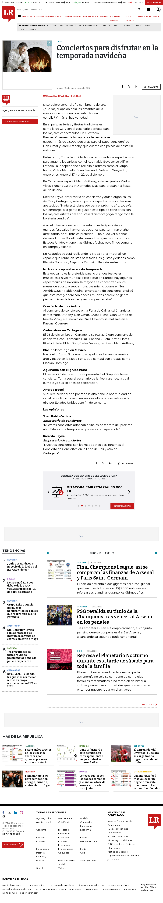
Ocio (82, 852)
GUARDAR (151, 87)
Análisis (84, 818)
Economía (85, 829)
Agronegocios (43, 818)
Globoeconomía (88, 841)
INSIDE (156, 16)
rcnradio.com (93, 889)
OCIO (59, 16)
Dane (147, 25)
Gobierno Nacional (89, 25)
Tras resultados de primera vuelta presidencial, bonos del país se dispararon (22, 656)
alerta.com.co (9, 892)
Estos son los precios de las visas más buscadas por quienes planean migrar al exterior (38, 756)
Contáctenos (114, 832)
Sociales (40, 868)
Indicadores (42, 848)
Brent (117, 25)
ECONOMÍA (39, 16)
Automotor (13, 626)
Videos (61, 868)
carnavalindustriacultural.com (50, 889)
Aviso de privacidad (117, 836)
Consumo (41, 829)
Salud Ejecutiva (88, 860)
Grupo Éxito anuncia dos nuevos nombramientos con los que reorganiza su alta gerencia (22, 610)
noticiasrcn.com (111, 889)
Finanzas (106, 25)
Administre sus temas (16, 121)
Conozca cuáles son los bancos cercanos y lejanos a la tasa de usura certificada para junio (92, 782)
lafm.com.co (129, 889)
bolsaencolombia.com (119, 885)
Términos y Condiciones (119, 840)
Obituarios (63, 852)
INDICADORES (145, 16)
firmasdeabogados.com (91, 885)
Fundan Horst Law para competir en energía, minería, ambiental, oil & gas (37, 780)
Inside (83, 848)
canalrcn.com (76, 889)
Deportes (139, 746)
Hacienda (12, 648)
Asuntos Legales (44, 822)
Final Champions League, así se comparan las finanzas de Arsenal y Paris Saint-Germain (115, 572)
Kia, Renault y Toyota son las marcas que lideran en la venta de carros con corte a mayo (22, 634)
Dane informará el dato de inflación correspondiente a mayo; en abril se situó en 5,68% (91, 756)
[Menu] (19, 16)
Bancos (83, 772)
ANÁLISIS (104, 16)
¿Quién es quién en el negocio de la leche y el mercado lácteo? (22, 566)
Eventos (84, 837)
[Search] (139, 9)
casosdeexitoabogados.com (17, 889)
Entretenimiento (143, 772)
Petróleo (128, 25)
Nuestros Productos (117, 828)
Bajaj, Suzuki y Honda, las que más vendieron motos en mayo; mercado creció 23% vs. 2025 (22, 680)
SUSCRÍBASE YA (122, 506)
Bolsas (11, 579)
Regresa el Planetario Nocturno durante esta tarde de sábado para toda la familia (115, 661)
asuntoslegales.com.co (14, 885)
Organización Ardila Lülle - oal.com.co (148, 887)
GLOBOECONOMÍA (72, 16)
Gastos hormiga (28, 29)
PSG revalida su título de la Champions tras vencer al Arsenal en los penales (115, 616)
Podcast (40, 860)
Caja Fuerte (64, 822)
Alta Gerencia (65, 818)
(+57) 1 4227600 (11, 833)
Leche (139, 25)
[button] (47, 492)
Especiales (63, 837)
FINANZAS (27, 16)
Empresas (41, 837)
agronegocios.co (38, 885)
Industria (12, 560)
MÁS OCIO (147, 704)
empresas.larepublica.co (63, 885)
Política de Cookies (117, 851)
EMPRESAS (51, 16)
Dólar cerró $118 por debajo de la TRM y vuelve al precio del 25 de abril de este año (21, 587)
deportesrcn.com (29, 892)
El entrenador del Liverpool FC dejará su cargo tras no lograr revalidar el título (146, 756)
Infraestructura (65, 848)
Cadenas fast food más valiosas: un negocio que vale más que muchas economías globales (147, 782)
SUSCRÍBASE (154, 2)
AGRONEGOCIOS (91, 16)
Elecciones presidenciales (63, 25)
